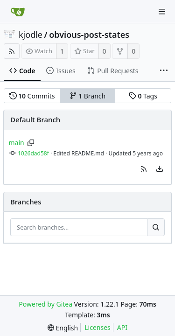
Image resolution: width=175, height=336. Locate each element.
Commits (32, 95)
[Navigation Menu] (162, 11)
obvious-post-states (89, 34)
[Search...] (156, 227)
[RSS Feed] (12, 51)
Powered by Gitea (45, 304)
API (122, 327)
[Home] (18, 11)
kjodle (30, 34)
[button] (144, 169)
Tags (143, 95)
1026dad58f (33, 153)
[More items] (163, 71)
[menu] (160, 169)
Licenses (97, 327)
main (16, 142)
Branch (88, 95)
